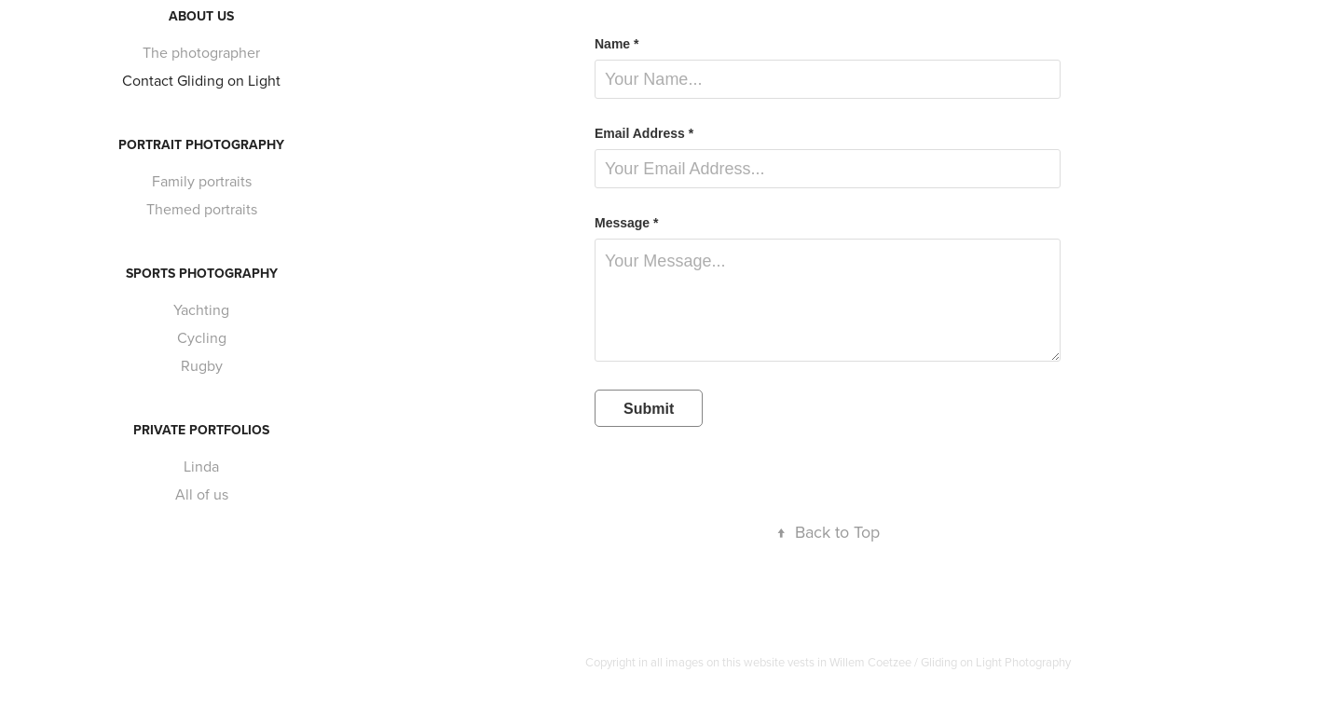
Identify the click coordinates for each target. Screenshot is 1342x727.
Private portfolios (201, 429)
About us (201, 16)
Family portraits (202, 181)
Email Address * (644, 133)
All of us (201, 494)
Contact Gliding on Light (201, 80)
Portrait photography (201, 144)
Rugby (202, 365)
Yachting (201, 309)
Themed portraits (201, 209)
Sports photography (202, 273)
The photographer (201, 52)
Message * (626, 222)
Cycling (201, 337)
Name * (616, 43)
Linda (201, 466)
